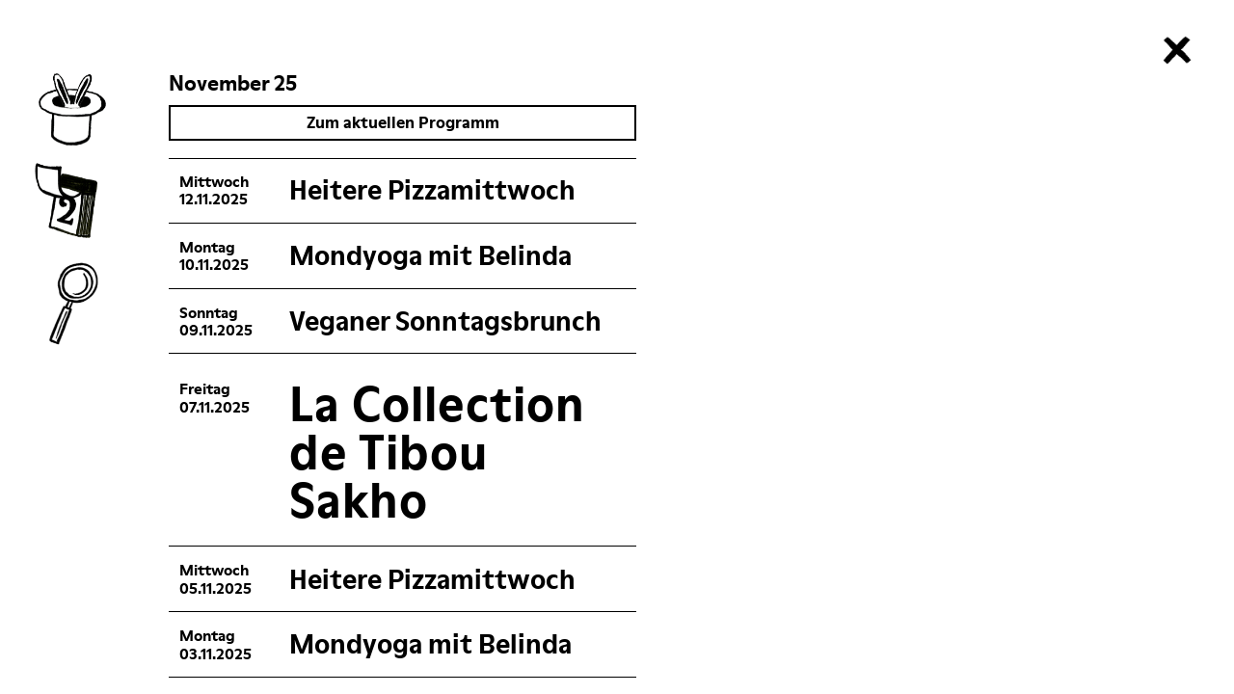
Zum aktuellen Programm (420, 122)
